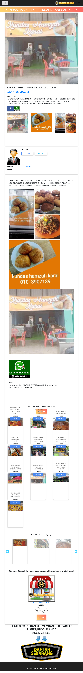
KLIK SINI (41, 617)
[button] (10, 31)
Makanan (28, 166)
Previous (7, 552)
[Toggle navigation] (78, 3)
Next (76, 552)
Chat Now (27, 153)
